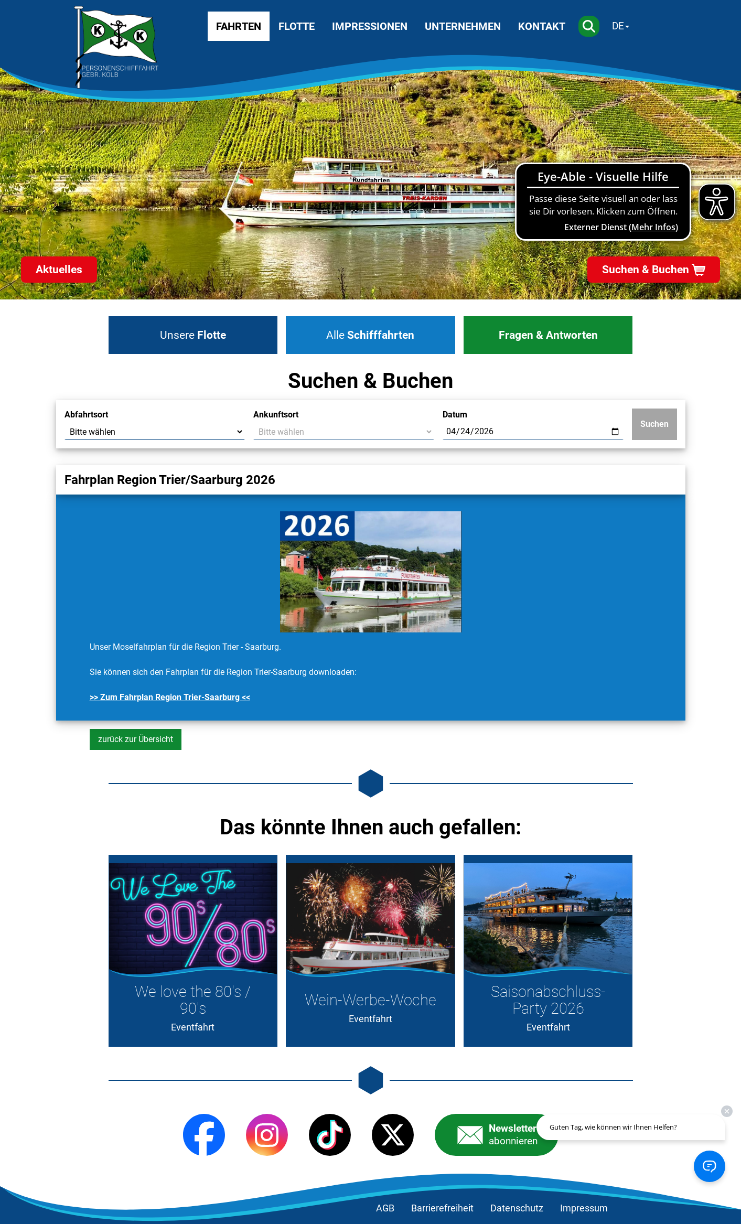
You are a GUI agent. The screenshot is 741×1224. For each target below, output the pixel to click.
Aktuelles (59, 269)
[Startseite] (116, 47)
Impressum (584, 1208)
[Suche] (588, 26)
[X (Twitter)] (393, 1135)
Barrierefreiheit (442, 1208)
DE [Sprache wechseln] (618, 26)
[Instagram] (267, 1135)
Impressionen (369, 26)
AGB (385, 1208)
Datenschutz (516, 1208)
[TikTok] (330, 1135)
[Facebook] (204, 1135)
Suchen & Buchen (645, 269)
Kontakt (541, 26)
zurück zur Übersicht (135, 739)
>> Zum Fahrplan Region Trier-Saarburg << (170, 697)
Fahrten (238, 26)
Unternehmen (463, 26)
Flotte (296, 26)
